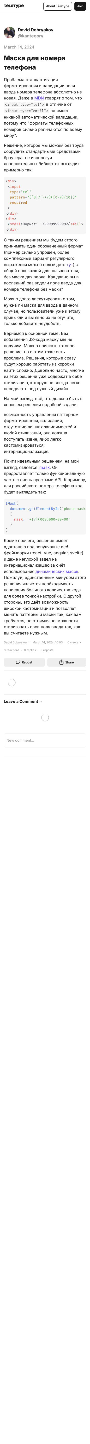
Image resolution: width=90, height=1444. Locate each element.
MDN (39, 98)
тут (70, 264)
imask (44, 467)
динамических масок (57, 571)
